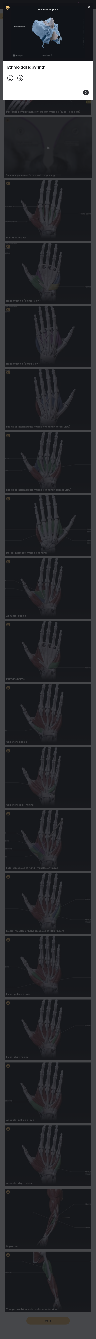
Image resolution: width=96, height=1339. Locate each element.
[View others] (86, 92)
